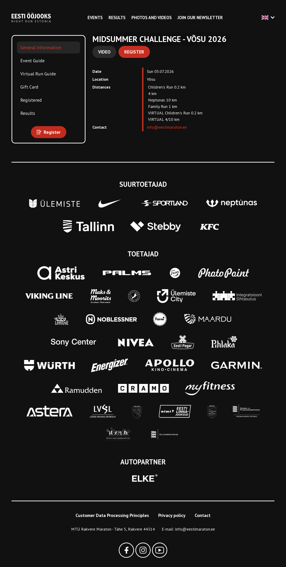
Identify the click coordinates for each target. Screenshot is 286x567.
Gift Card (29, 87)
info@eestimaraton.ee (167, 127)
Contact (202, 515)
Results (117, 17)
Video (104, 52)
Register (134, 52)
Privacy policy (172, 515)
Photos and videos (151, 17)
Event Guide (32, 61)
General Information (40, 47)
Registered (31, 100)
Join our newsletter (200, 17)
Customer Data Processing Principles (112, 515)
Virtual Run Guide (38, 74)
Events (95, 17)
